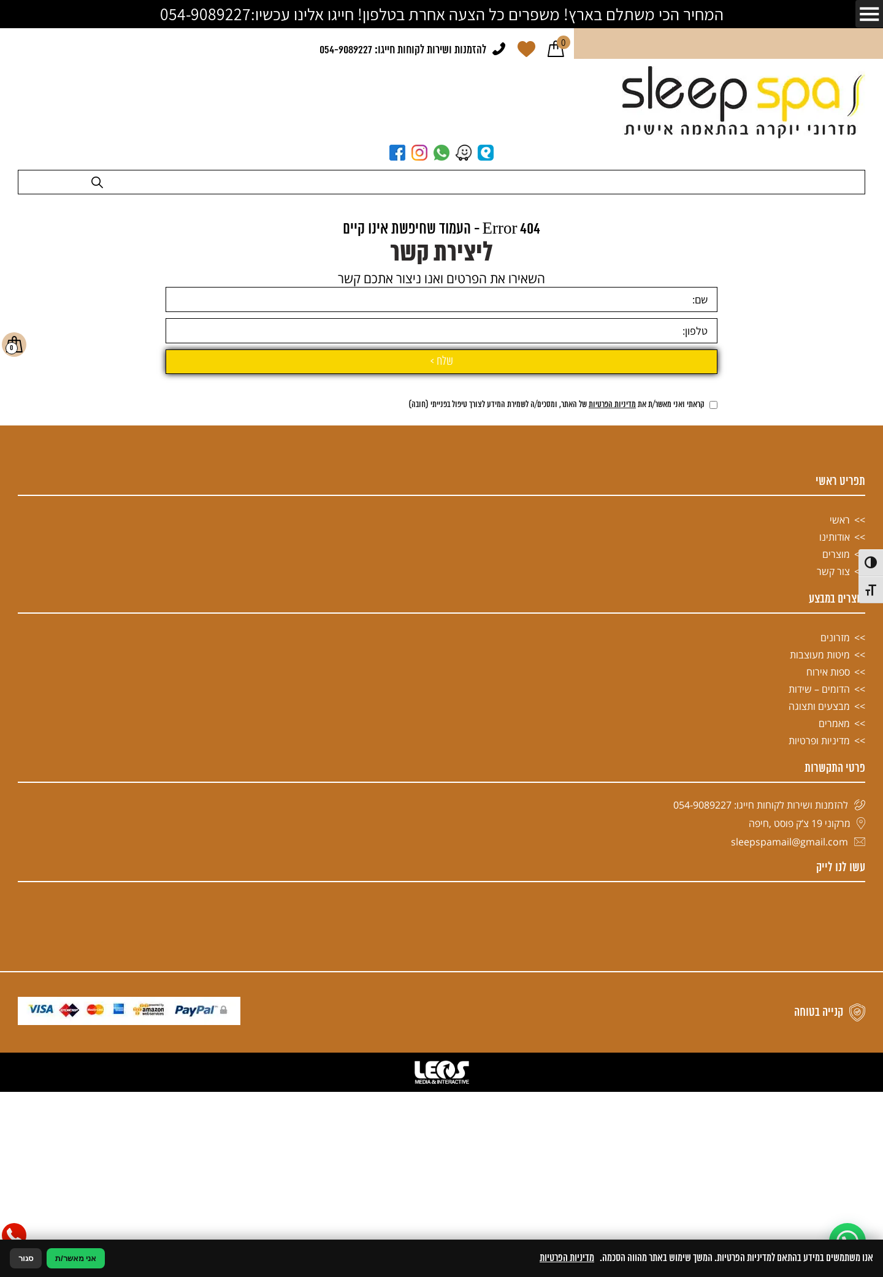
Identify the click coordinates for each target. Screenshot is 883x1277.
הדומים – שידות (819, 984)
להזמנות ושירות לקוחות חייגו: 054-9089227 (402, 50)
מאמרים (834, 1018)
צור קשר (833, 866)
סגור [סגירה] (25, 1258)
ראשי (840, 814)
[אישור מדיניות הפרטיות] (713, 700)
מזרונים (835, 932)
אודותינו (834, 832)
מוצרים (836, 849)
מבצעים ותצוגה (819, 1001)
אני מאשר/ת (75, 1258)
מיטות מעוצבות (820, 949)
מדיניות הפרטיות (612, 700)
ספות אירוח (828, 967)
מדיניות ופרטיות (819, 1035)
